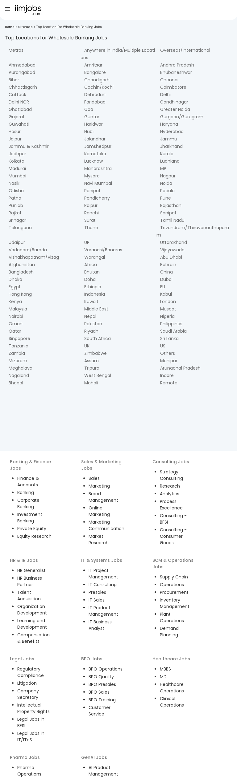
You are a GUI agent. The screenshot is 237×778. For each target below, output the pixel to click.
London (168, 301)
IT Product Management (103, 611)
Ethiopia (92, 287)
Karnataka (95, 154)
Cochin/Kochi (99, 87)
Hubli (89, 131)
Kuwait (91, 301)
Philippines (171, 324)
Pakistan (93, 324)
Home (9, 27)
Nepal (90, 316)
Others (167, 353)
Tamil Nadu (172, 220)
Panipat (92, 191)
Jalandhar (95, 139)
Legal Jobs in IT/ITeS (30, 736)
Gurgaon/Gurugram (181, 117)
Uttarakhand (173, 242)
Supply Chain (174, 577)
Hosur (15, 131)
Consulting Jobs (170, 462)
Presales (97, 592)
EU (162, 287)
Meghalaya (20, 368)
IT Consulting (103, 584)
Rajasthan (170, 205)
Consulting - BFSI (173, 519)
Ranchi (91, 213)
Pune (165, 198)
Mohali (91, 383)
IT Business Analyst (100, 625)
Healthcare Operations (172, 687)
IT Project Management (103, 573)
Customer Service (99, 710)
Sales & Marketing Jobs (101, 465)
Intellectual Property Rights (33, 708)
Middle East (96, 309)
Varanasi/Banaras (103, 250)
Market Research (99, 539)
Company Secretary (28, 694)
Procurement (174, 592)
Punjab (16, 205)
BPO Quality (101, 677)
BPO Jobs (91, 659)
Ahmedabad (22, 65)
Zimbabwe (95, 353)
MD (163, 677)
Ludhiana (170, 161)
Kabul (166, 294)
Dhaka (15, 279)
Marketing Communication (106, 525)
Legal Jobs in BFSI (30, 722)
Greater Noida (175, 109)
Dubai (166, 279)
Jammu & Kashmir (29, 146)
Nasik (14, 183)
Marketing (99, 486)
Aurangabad (22, 72)
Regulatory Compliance (30, 672)
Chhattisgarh (23, 87)
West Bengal (97, 375)
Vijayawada (172, 250)
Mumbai (17, 176)
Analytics (169, 494)
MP (163, 168)
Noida (166, 183)
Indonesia (94, 294)
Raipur (91, 205)
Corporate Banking (28, 503)
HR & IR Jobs (24, 560)
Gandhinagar (174, 102)
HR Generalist (31, 570)
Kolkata (16, 161)
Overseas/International (185, 50)
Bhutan (92, 272)
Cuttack (17, 94)
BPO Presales (102, 684)
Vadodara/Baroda (28, 250)
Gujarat (17, 117)
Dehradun (95, 94)
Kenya (15, 301)
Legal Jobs (22, 659)
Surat (90, 220)
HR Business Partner (29, 581)
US (162, 346)
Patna (15, 198)
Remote (168, 383)
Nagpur (168, 176)
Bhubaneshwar (176, 72)
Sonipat (168, 213)
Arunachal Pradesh (180, 368)
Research (170, 486)
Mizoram (18, 361)
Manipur (168, 361)
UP (86, 242)
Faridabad (95, 102)
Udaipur (17, 242)
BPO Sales (99, 692)
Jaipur (15, 139)
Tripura (91, 368)
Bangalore (95, 72)
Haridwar (93, 124)
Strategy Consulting (171, 475)
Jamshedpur (97, 146)
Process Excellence (171, 504)
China (166, 272)
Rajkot (15, 213)
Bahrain (168, 264)
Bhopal (16, 383)
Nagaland (19, 375)
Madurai (17, 168)
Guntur (91, 117)
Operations (172, 584)
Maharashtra (98, 168)
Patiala (167, 191)
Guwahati (19, 124)
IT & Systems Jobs (101, 560)
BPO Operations (106, 669)
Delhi (165, 94)
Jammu (168, 139)
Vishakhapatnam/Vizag (34, 257)
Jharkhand (171, 146)
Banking (25, 492)
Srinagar (17, 220)
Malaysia (18, 309)
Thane (91, 228)
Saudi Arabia (173, 331)
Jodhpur (17, 154)
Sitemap (25, 27)
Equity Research (34, 536)
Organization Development (32, 609)
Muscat (168, 309)
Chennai (169, 80)
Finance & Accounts (28, 481)
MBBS (165, 669)
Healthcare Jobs (171, 659)
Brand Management (103, 497)
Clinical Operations (172, 701)
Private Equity (31, 528)
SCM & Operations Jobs (172, 563)
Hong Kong (20, 294)
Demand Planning (169, 631)
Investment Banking (29, 517)
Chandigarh (97, 80)
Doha (90, 279)
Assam (91, 361)
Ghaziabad (20, 109)
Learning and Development (32, 624)
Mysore (92, 176)
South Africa (97, 338)
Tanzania (18, 346)
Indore (167, 375)
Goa (88, 109)
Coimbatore (173, 87)
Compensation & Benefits (33, 638)
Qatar (15, 331)
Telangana (20, 228)
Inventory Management (174, 603)
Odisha (16, 191)
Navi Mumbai (98, 183)
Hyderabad (172, 131)
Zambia (17, 353)
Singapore (19, 338)
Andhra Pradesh (177, 65)
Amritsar (93, 65)
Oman (16, 324)
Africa (90, 264)
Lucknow (93, 161)
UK (86, 346)
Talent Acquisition (29, 595)
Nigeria (167, 316)
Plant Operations (172, 617)
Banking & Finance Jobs (30, 465)
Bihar (14, 80)
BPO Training (102, 700)
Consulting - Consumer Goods (173, 536)
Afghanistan (22, 264)
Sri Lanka (169, 338)
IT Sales (97, 600)
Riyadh (91, 331)
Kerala (166, 154)
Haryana (169, 124)
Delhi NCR (19, 102)
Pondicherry (97, 198)
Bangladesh (21, 272)
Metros (16, 50)
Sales (94, 478)
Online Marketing (99, 511)
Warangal (94, 257)
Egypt (15, 287)
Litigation (27, 683)
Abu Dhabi (171, 257)
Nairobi (16, 316)
